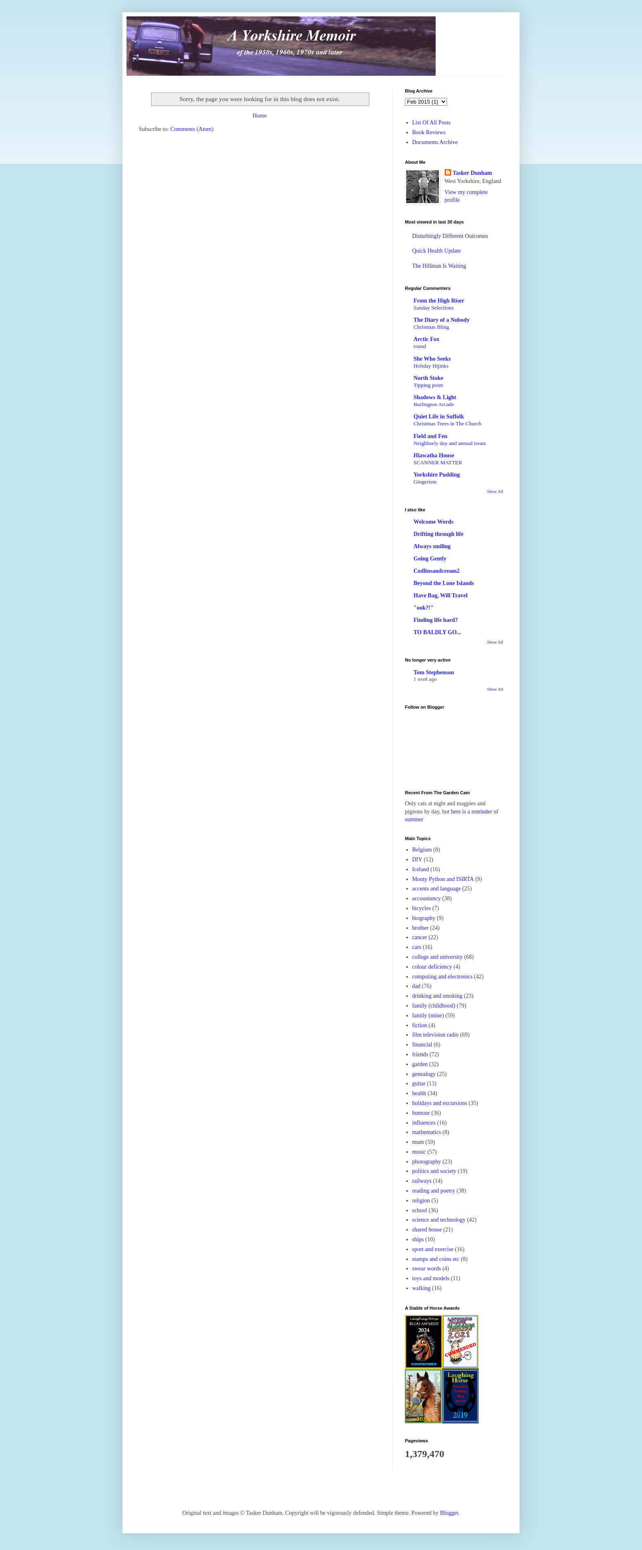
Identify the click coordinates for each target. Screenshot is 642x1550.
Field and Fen (430, 436)
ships (418, 1239)
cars (417, 947)
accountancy (426, 898)
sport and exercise (433, 1249)
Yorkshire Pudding (437, 475)
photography (426, 1162)
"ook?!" (424, 608)
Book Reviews (429, 132)
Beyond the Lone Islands (444, 583)
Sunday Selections (434, 308)
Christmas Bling (431, 327)
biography (424, 918)
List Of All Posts (431, 123)
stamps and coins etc (435, 1259)
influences (424, 1123)
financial (422, 1045)
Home (260, 116)
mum (418, 1142)
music (419, 1152)
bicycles (421, 908)
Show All (495, 491)
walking (421, 1288)
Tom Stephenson (434, 672)
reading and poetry (433, 1191)
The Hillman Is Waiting (439, 266)
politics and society (434, 1171)
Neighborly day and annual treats (450, 443)
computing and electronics (442, 977)
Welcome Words (433, 522)
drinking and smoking (437, 996)
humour (421, 1113)
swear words (426, 1268)
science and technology (439, 1220)
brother (420, 928)
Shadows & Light (435, 397)
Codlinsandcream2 (437, 571)
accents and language (436, 889)
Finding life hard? (436, 620)
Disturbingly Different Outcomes (450, 236)
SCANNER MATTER (438, 462)
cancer (419, 937)
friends (420, 1054)
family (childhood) (433, 1006)
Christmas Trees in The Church (448, 423)
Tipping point (428, 385)
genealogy (424, 1074)
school (419, 1210)
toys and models (431, 1278)
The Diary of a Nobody (442, 320)
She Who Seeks (432, 359)
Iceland (420, 869)
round (420, 346)
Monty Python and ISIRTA (443, 879)
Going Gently (430, 559)
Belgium (422, 850)
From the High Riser (439, 301)
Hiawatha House (434, 455)
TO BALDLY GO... (437, 632)
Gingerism (425, 482)
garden (420, 1064)
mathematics (426, 1132)
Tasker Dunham (472, 173)
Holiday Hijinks (431, 366)
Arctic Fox (426, 339)
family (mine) (428, 1015)
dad (416, 986)
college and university (437, 957)
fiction (419, 1025)
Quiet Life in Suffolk (439, 416)
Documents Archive (435, 142)
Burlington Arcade (434, 404)
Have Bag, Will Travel (441, 595)
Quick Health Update (436, 251)
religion (421, 1201)
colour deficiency (432, 967)
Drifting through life (438, 534)
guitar (419, 1083)
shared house (427, 1230)
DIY (417, 859)
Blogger (449, 1513)
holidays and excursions (440, 1103)
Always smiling (432, 546)
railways (422, 1181)
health (419, 1093)
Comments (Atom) (191, 129)
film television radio (435, 1035)
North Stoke (428, 378)
